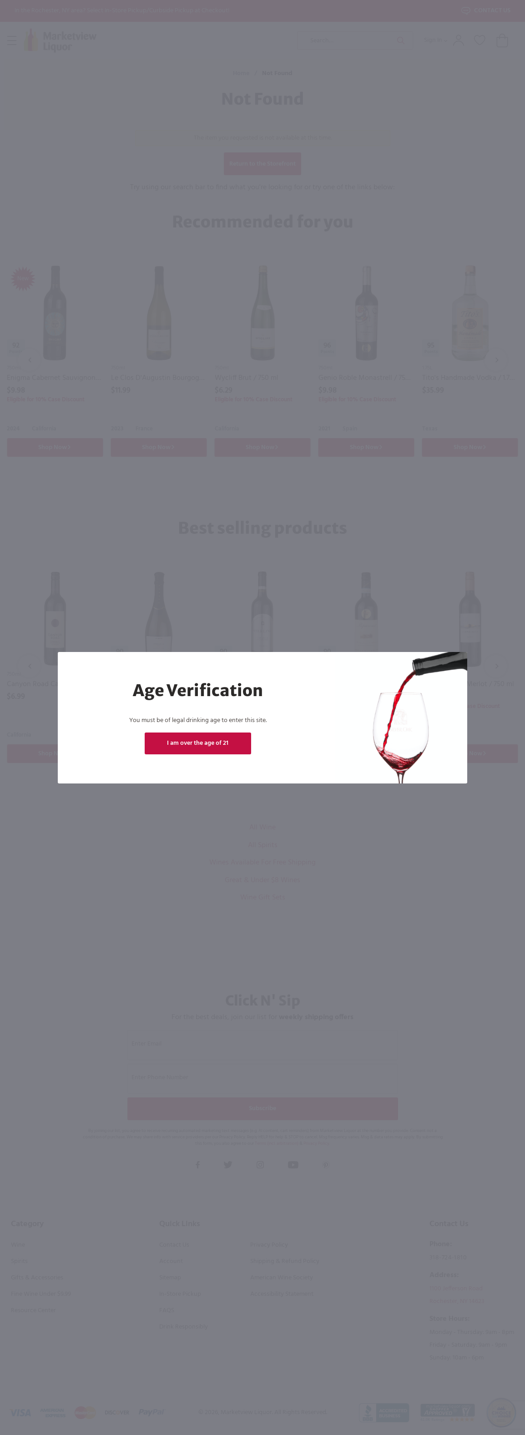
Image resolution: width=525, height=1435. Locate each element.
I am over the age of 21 (197, 743)
